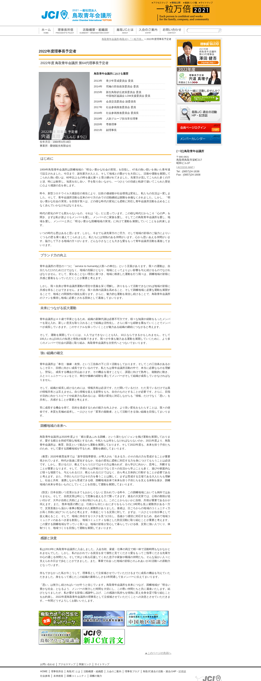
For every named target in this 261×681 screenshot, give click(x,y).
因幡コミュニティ (76, 675)
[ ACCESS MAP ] (185, 167)
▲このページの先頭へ (158, 653)
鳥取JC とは (73, 671)
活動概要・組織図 (93, 671)
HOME (44, 671)
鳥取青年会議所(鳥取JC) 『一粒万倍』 (123, 39)
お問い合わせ (47, 664)
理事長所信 (57, 671)
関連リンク (85, 664)
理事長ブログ (132, 671)
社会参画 (45, 675)
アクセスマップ (66, 664)
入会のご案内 (114, 671)
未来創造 (58, 675)
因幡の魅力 (96, 675)
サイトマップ (102, 664)
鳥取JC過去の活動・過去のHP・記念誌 (164, 671)
